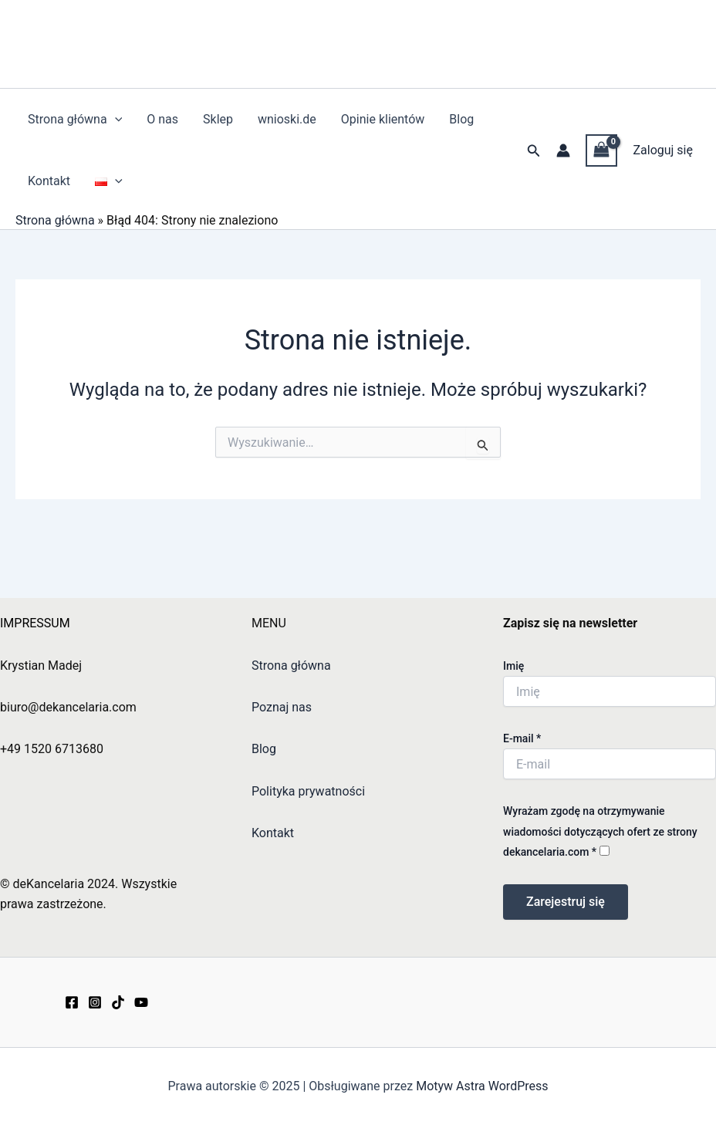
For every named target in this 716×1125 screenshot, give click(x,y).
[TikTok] (118, 1002)
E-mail (522, 738)
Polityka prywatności (308, 791)
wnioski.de (287, 119)
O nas (162, 119)
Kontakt (49, 181)
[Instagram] (95, 1002)
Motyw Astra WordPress (482, 1086)
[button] (534, 150)
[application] (115, 119)
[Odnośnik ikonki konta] (563, 150)
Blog (461, 119)
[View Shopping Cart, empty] (602, 150)
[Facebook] (72, 1002)
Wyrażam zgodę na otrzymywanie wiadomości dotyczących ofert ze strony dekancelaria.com (600, 831)
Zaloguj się (663, 150)
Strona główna (75, 119)
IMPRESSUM (35, 623)
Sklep (218, 119)
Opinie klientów (383, 119)
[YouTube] (141, 1002)
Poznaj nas (282, 707)
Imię (513, 666)
